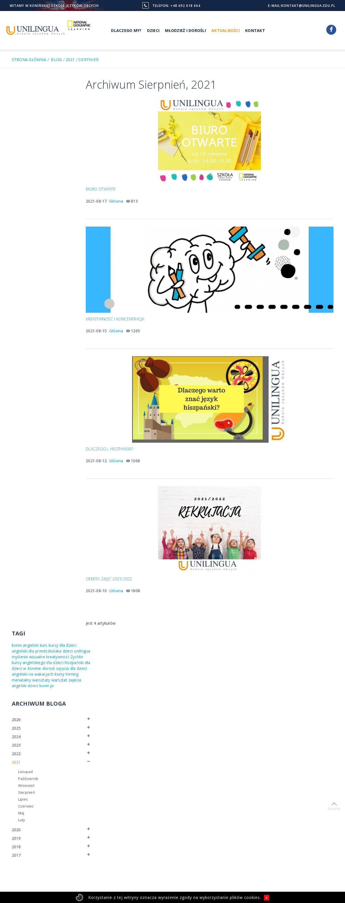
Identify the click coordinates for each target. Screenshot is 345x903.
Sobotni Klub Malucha (168, 798)
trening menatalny (39, 137)
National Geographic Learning (167, 789)
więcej (28, 852)
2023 (16, 208)
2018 (16, 310)
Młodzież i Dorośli (185, 30)
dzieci (17, 108)
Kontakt (255, 30)
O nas (155, 772)
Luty (21, 283)
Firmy (209, 799)
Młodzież (213, 772)
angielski (30, 97)
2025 (16, 191)
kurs (44, 97)
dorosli (55, 126)
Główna (124, 198)
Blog (56, 59)
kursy (16, 137)
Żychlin (42, 114)
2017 (16, 318)
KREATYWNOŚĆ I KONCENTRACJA (123, 313)
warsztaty (66, 137)
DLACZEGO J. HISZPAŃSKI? (118, 440)
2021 (70, 59)
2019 (16, 301)
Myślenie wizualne (220, 792)
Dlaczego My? (126, 30)
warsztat (20, 143)
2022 (16, 217)
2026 (16, 183)
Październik (28, 242)
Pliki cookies (92, 868)
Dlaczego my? (216, 786)
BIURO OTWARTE (109, 186)
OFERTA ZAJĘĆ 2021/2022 (117, 567)
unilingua (31, 108)
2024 (16, 200)
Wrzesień (26, 248)
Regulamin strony (64, 868)
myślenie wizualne (57, 108)
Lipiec (23, 262)
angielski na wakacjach (51, 131)
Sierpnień (26, 255)
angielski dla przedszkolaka (48, 102)
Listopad (25, 235)
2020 (16, 293)
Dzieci (153, 30)
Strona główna (29, 59)
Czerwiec (26, 269)
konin (17, 97)
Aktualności (225, 30)
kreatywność (23, 114)
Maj (21, 276)
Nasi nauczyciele (164, 779)
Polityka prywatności (29, 868)
